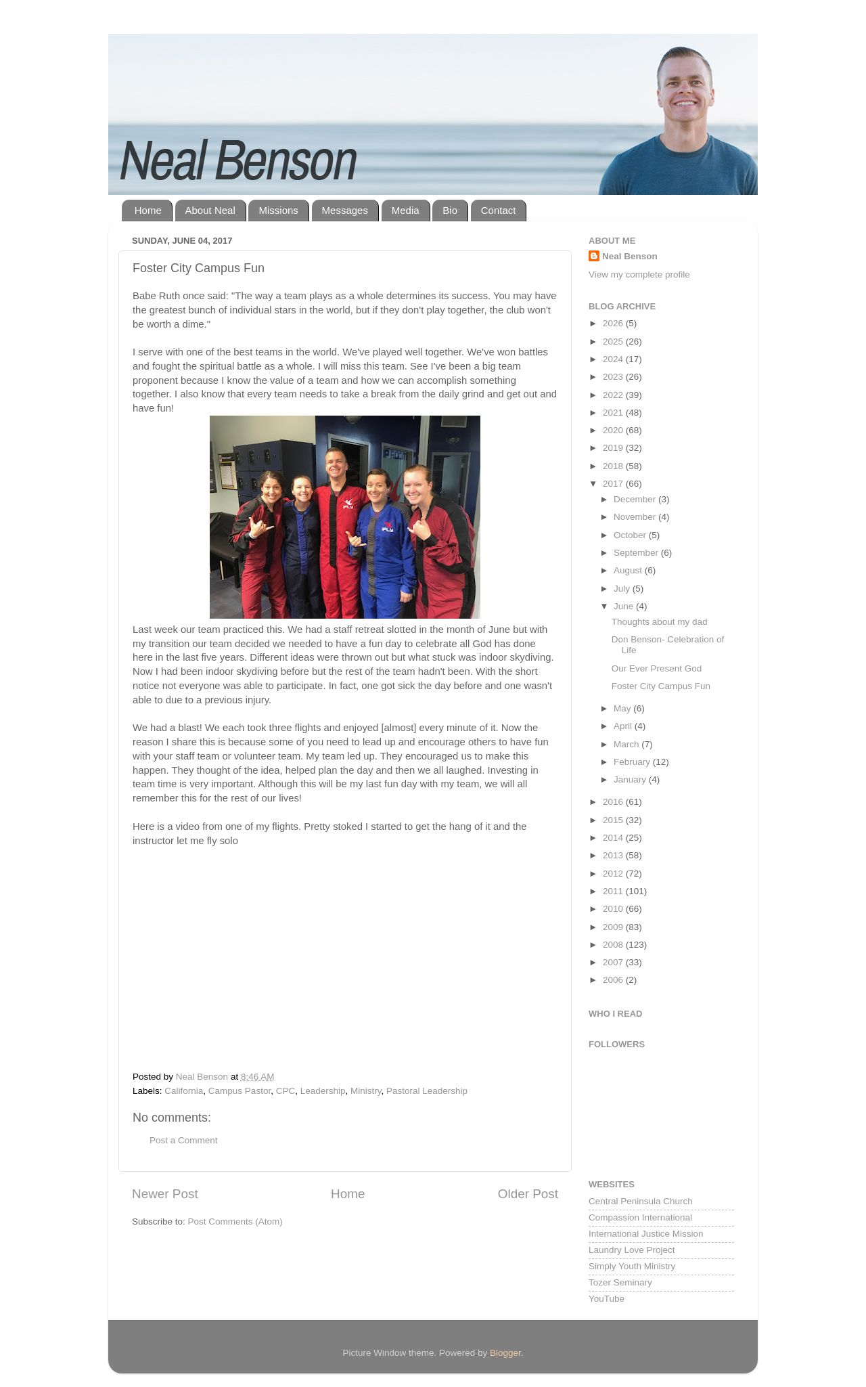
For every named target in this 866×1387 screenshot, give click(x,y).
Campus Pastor (239, 1091)
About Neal (210, 210)
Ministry (366, 1091)
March (627, 744)
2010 (614, 909)
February (633, 762)
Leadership (323, 1091)
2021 (614, 413)
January (631, 779)
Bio (449, 210)
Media (405, 210)
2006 (614, 980)
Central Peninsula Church (641, 1201)
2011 (614, 891)
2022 (614, 395)
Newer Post (165, 1194)
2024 (614, 359)
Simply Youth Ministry (632, 1266)
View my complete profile (639, 274)
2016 (614, 802)
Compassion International (640, 1217)
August (629, 570)
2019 (614, 448)
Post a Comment (184, 1140)
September (637, 553)
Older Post (528, 1194)
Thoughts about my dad (660, 622)
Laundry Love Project (632, 1250)
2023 (614, 377)
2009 (614, 927)
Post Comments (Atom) (235, 1221)
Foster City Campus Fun (661, 686)
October (631, 535)
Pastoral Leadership (427, 1091)
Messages (345, 210)
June (625, 606)
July (623, 589)
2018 (614, 466)
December (636, 499)
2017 (614, 484)
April (624, 726)
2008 (614, 945)
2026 (614, 323)
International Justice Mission (646, 1234)
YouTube (606, 1299)
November (636, 517)
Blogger (505, 1353)
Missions (278, 210)
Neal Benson (630, 256)
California (183, 1091)
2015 (614, 820)
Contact (498, 210)
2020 (614, 430)
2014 (614, 838)
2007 (614, 962)
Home (148, 210)
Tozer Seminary (620, 1282)
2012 (614, 873)
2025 (614, 341)
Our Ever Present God (657, 668)
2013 (614, 855)
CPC (286, 1091)
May (623, 708)
